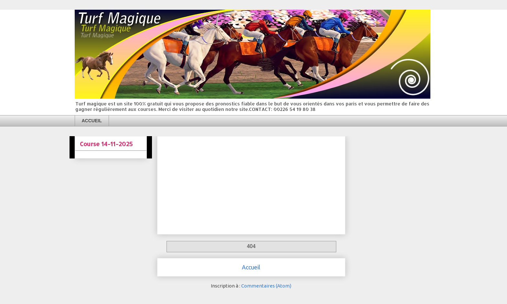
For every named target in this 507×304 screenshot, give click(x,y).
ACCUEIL (92, 120)
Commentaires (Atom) (266, 285)
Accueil (251, 267)
